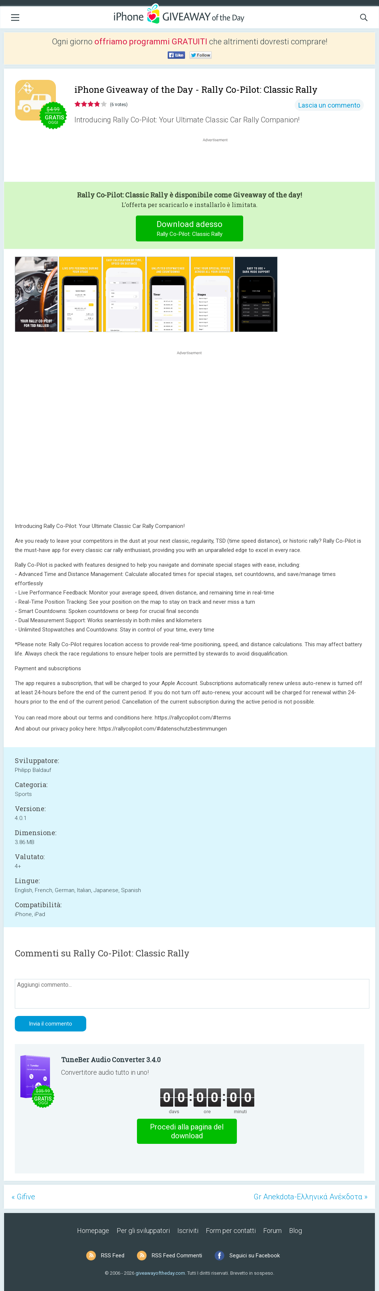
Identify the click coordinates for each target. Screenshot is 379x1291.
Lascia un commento (329, 105)
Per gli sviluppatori (143, 1230)
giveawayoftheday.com (160, 1273)
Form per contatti (231, 1230)
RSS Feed (112, 1255)
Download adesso (189, 229)
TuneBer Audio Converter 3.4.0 (111, 1059)
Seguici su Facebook (254, 1255)
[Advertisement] (219, 161)
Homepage (93, 1230)
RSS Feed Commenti (177, 1255)
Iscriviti (187, 1230)
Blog (295, 1230)
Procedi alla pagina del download (187, 1131)
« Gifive (23, 1196)
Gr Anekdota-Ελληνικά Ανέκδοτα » (311, 1196)
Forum (272, 1230)
